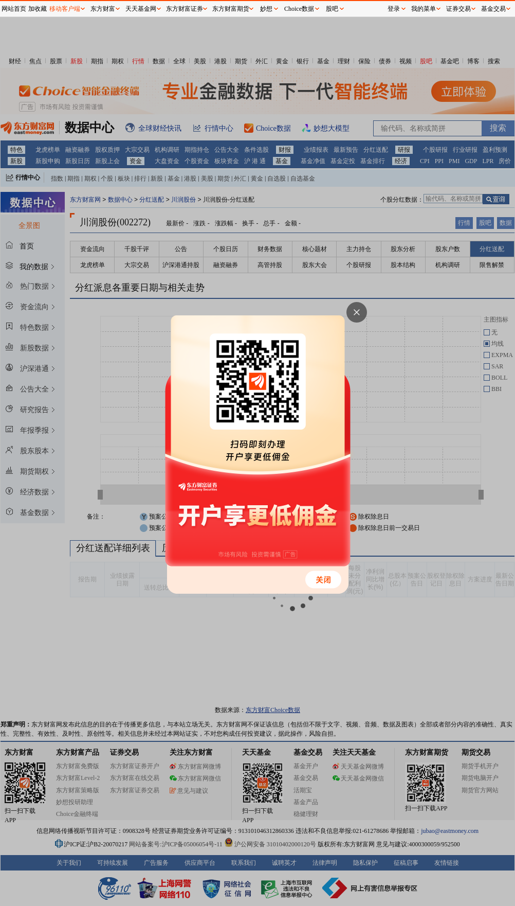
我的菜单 (423, 8)
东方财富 (102, 8)
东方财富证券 (184, 8)
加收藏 (37, 8)
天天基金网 (140, 8)
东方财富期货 (230, 8)
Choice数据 (299, 8)
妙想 (266, 8)
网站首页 (14, 8)
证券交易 (458, 8)
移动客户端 (64, 8)
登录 (394, 8)
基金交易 (493, 8)
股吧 (332, 8)
